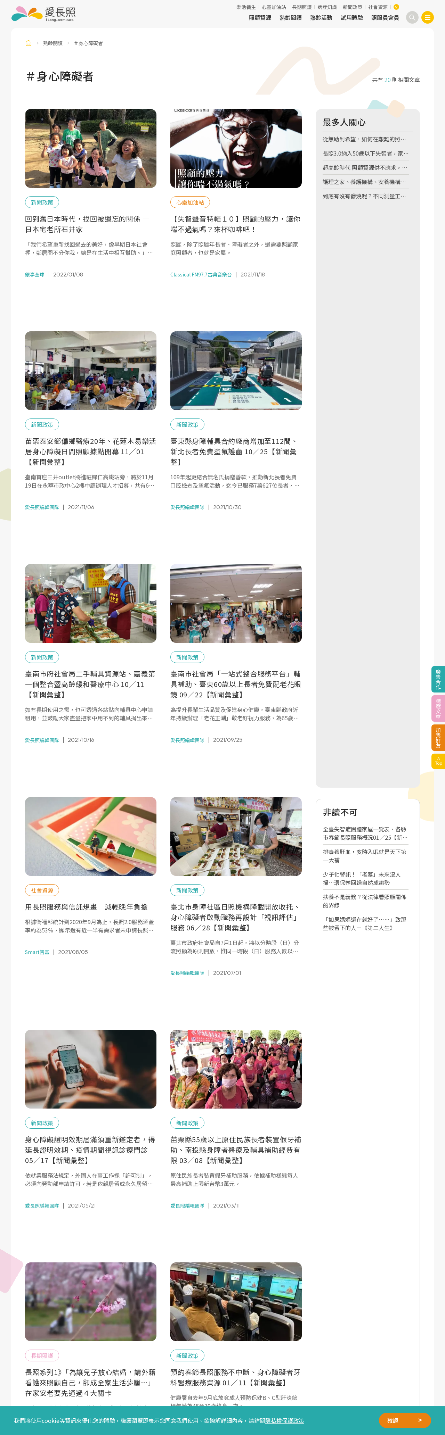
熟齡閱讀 (291, 17)
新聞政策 (352, 7)
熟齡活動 (321, 17)
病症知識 (327, 7)
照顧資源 (260, 17)
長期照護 (302, 7)
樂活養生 (246, 7)
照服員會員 (385, 17)
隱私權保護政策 (284, 1420)
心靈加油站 (274, 7)
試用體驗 (352, 17)
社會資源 (378, 7)
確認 (392, 1420)
